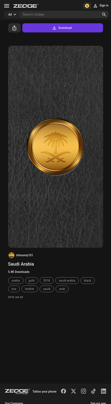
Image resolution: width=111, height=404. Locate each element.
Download (62, 27)
